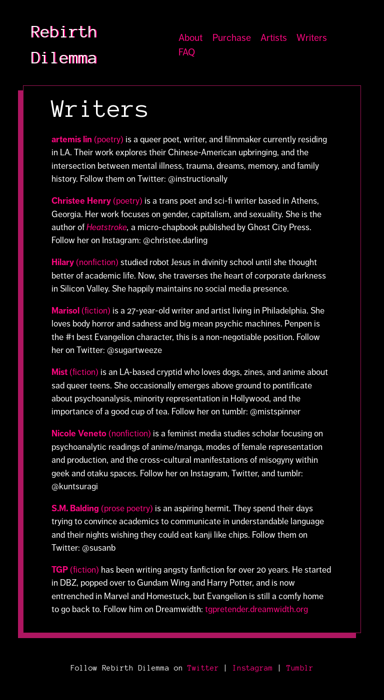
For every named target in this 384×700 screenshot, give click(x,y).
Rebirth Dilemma (64, 45)
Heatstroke (106, 227)
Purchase (231, 37)
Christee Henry (82, 200)
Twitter (203, 668)
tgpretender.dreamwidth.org (256, 609)
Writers (311, 37)
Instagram (252, 668)
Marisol (66, 310)
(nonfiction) (97, 262)
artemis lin (73, 139)
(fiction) (95, 310)
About (190, 37)
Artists (273, 37)
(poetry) (109, 139)
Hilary (64, 262)
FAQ (186, 52)
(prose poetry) (102, 508)
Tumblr (300, 668)
